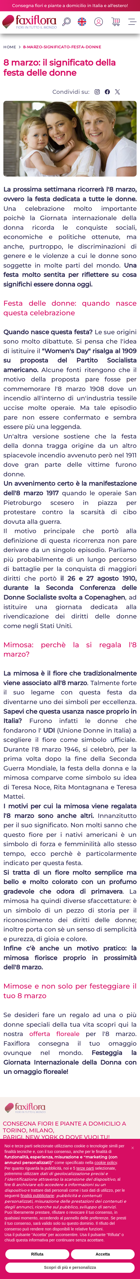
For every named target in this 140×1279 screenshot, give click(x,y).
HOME (9, 47)
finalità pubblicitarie (37, 1195)
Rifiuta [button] (37, 1254)
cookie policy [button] (106, 1162)
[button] (132, 1147)
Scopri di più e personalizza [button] (70, 1267)
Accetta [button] (102, 1254)
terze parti (85, 1168)
